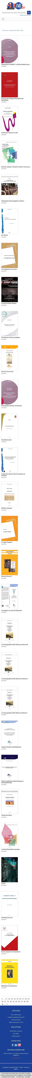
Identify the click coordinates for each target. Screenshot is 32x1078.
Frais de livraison (16, 1020)
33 (11, 1001)
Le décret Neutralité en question (10, 849)
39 (27, 1001)
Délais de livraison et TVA (16, 1022)
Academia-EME (14, 1067)
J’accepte (27, 1077)
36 (19, 1001)
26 (20, 999)
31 (5, 1001)
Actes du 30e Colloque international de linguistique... (12, 99)
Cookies (21, 1067)
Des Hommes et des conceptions (10, 337)
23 (12, 999)
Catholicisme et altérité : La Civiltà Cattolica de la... (15, 64)
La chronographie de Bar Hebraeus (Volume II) (14, 678)
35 (16, 1001)
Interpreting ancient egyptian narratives (12, 201)
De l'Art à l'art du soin (7, 371)
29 (28, 999)
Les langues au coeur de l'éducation (11, 610)
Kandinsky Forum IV (7, 917)
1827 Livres (5, 30)
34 (13, 1001)
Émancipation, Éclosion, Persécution (11, 405)
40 (2, 1004)
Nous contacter (16, 1058)
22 (9, 999)
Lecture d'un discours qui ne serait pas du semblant (13, 474)
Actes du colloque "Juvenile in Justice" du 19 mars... (15, 167)
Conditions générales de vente (16, 1017)
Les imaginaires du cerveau (9, 269)
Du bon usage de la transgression (10, 951)
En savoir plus (20, 1077)
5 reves (3, 883)
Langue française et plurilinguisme (11, 747)
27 (23, 999)
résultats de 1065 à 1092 (16, 30)
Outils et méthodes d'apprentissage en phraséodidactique (12, 781)
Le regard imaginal (6, 542)
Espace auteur (16, 1036)
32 (8, 1001)
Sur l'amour (4, 235)
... (4, 999)
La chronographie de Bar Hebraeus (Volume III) (14, 644)
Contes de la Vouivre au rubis (9, 132)
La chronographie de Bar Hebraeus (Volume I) (14, 713)
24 (15, 999)
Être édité (16, 1033)
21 (6, 999)
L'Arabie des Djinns (6, 815)
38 (24, 1001)
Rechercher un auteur (16, 1031)
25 (17, 999)
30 (2, 1001)
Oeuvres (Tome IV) (6, 576)
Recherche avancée (25, 15)
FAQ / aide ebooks (16, 1014)
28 (26, 999)
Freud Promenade (6, 440)
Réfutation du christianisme (9, 986)
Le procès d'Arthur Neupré (8, 303)
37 (22, 1001)
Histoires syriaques (6, 508)
